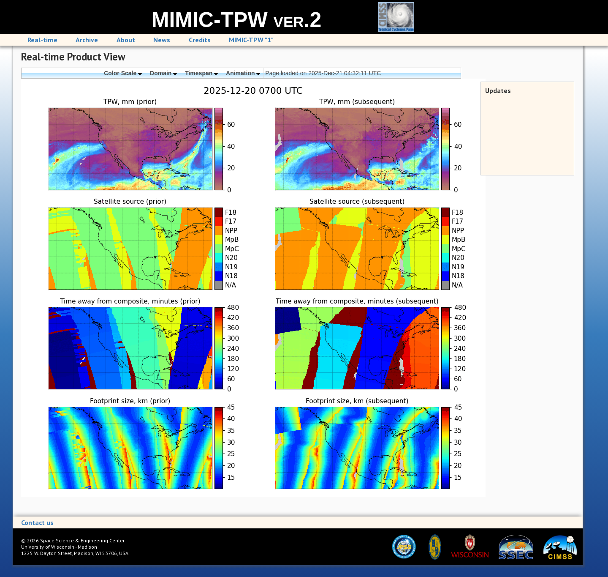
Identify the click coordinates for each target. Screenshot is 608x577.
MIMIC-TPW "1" (251, 40)
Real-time (42, 40)
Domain (163, 73)
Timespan (201, 73)
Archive (87, 40)
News (161, 40)
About (126, 40)
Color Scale (123, 73)
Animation (243, 73)
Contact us (37, 522)
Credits (200, 40)
